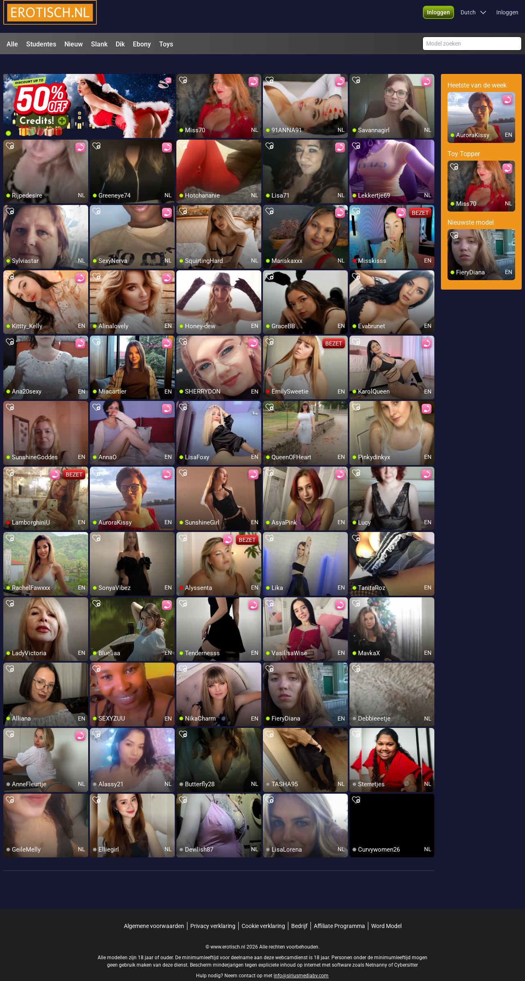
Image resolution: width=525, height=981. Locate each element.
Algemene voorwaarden (154, 911)
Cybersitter (406, 950)
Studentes (41, 44)
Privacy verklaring (212, 911)
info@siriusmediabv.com (301, 961)
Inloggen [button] (507, 16)
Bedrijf (299, 911)
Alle (12, 44)
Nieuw (73, 44)
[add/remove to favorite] (183, 65)
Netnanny (376, 950)
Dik (120, 44)
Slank (99, 44)
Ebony (142, 44)
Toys (166, 44)
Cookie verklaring (263, 911)
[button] (438, 16)
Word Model (386, 911)
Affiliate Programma (339, 911)
